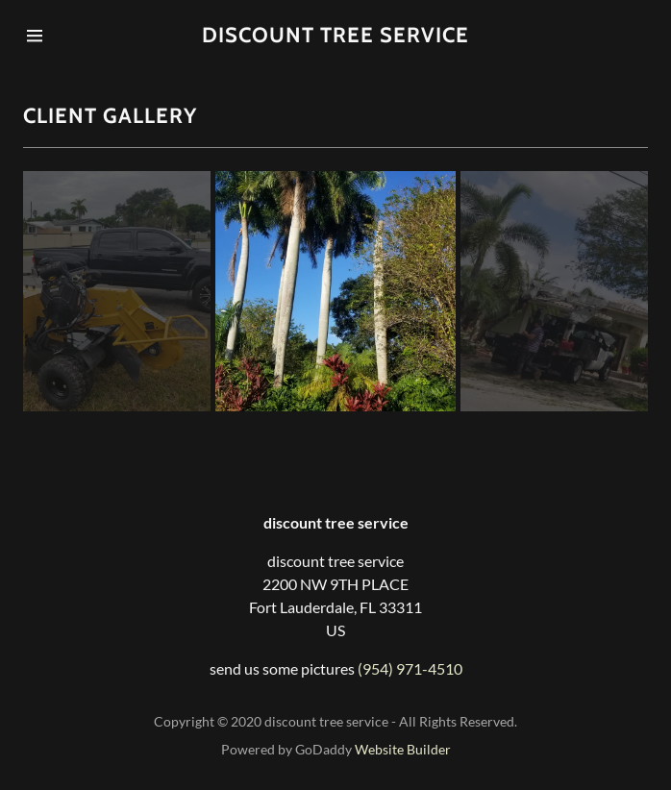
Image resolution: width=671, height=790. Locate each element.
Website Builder (403, 749)
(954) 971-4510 (410, 668)
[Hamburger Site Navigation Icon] (66, 35)
